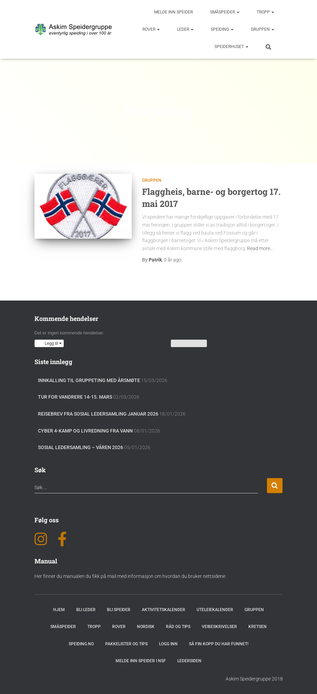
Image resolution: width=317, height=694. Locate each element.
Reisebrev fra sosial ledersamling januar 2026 (98, 414)
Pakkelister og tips (126, 643)
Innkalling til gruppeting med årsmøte (89, 380)
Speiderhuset (231, 46)
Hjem (59, 609)
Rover (151, 29)
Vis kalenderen (189, 343)
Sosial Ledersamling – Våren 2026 (80, 447)
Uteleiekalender (215, 609)
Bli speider (118, 609)
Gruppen (262, 29)
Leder (185, 29)
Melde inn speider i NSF (141, 660)
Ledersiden (189, 660)
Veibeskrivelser (219, 626)
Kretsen (257, 626)
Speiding (222, 29)
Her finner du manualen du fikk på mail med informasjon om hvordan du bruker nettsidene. (130, 576)
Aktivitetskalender (163, 609)
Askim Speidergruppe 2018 (254, 679)
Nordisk (146, 626)
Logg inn (168, 643)
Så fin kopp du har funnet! (218, 643)
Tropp (265, 12)
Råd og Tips (178, 626)
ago (172, 260)
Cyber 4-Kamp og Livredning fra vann (85, 431)
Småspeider (224, 12)
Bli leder (86, 609)
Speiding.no (81, 643)
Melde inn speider (173, 12)
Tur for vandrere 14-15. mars (75, 397)
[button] (49, 343)
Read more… (260, 248)
